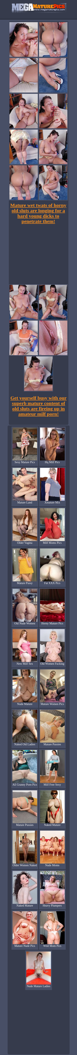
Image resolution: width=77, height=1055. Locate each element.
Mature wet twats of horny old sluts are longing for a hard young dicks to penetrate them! (38, 213)
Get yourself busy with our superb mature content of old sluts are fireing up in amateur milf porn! (38, 406)
